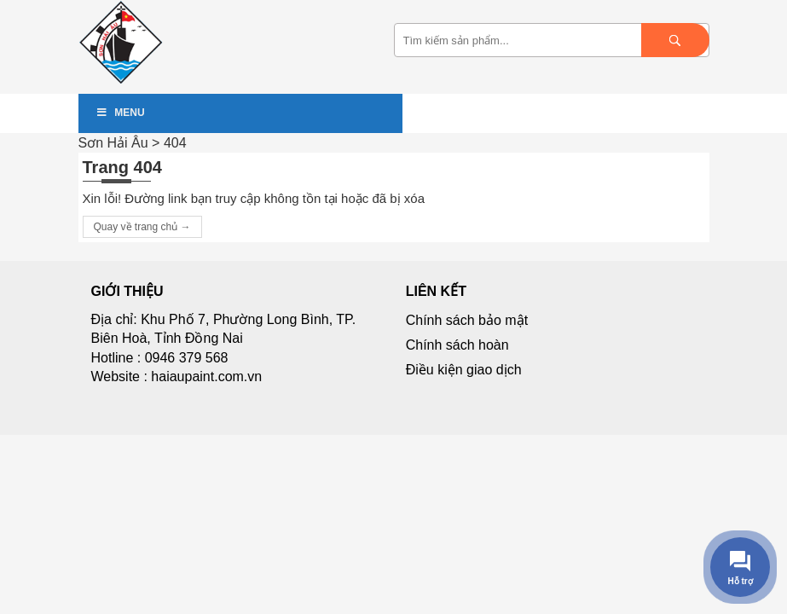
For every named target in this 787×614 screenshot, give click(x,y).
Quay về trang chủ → (142, 227)
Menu (120, 113)
